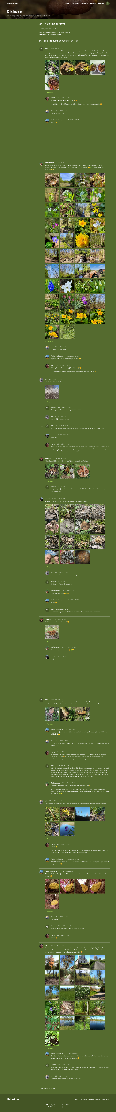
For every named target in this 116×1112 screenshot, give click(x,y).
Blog (107, 1099)
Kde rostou (75, 3)
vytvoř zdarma (57, 34)
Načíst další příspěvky (48, 1088)
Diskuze (101, 3)
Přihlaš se (42, 34)
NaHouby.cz (12, 3)
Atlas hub (84, 3)
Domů (67, 3)
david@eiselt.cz (63, 1107)
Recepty (93, 3)
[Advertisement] (21, 51)
